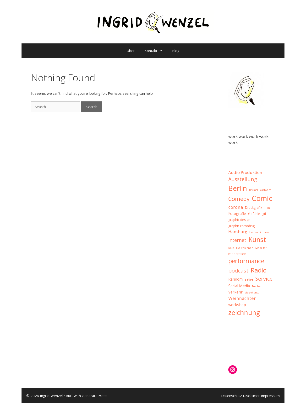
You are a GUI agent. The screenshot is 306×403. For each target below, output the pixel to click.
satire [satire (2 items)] (249, 279)
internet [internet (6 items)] (237, 240)
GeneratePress (94, 395)
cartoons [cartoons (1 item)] (265, 190)
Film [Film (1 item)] (267, 207)
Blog (176, 50)
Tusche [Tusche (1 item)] (256, 286)
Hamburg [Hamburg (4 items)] (237, 231)
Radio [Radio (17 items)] (259, 270)
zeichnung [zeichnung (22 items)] (244, 312)
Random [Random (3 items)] (235, 279)
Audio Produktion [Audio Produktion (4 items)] (245, 172)
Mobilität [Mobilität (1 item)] (261, 248)
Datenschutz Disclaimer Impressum (250, 395)
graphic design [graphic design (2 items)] (239, 220)
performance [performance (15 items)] (246, 261)
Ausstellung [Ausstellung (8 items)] (242, 179)
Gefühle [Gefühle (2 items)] (254, 214)
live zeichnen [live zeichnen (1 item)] (244, 248)
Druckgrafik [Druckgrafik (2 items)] (253, 207)
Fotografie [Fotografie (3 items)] (237, 213)
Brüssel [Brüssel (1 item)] (253, 190)
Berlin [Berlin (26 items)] (237, 188)
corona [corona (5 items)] (235, 207)
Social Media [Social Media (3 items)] (239, 285)
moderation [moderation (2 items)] (237, 254)
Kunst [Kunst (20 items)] (257, 239)
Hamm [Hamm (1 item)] (253, 232)
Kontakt (155, 50)
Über (130, 50)
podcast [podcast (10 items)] (238, 270)
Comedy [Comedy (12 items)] (239, 199)
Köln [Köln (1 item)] (231, 248)
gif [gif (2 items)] (264, 214)
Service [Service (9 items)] (264, 278)
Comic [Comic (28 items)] (262, 198)
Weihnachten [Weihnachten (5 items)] (242, 298)
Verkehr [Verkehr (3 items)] (235, 292)
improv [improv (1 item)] (264, 232)
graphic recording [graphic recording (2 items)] (241, 226)
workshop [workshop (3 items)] (237, 304)
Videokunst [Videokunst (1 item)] (252, 292)
